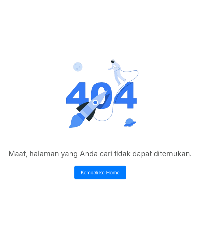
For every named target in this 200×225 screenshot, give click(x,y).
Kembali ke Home (100, 172)
